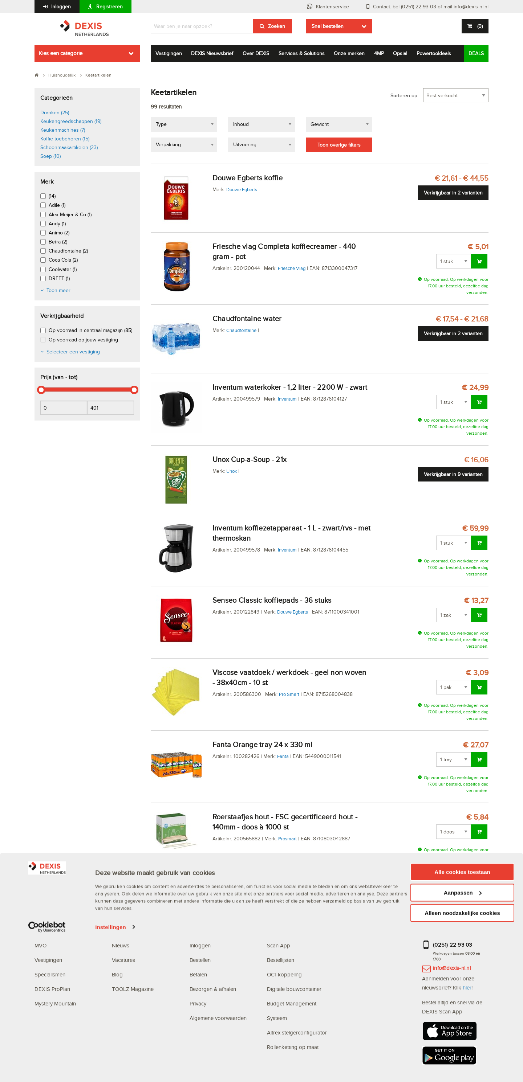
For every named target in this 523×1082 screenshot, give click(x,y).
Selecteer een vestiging (73, 351)
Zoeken (276, 26)
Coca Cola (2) (63, 259)
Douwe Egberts (241, 189)
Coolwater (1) (63, 269)
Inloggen (61, 6)
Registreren (109, 6)
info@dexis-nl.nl (452, 968)
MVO (40, 945)
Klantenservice (332, 6)
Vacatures (123, 960)
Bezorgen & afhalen (213, 989)
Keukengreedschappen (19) (70, 121)
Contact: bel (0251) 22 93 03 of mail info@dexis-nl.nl (430, 6)
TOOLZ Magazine (133, 989)
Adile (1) (57, 205)
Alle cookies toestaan (462, 1019)
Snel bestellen (328, 26)
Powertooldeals (434, 53)
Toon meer (58, 290)
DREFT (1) (59, 278)
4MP (379, 53)
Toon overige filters (339, 144)
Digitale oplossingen (292, 916)
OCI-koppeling (284, 974)
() (479, 26)
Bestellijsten (280, 960)
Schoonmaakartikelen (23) (69, 147)
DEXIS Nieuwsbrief (212, 53)
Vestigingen (168, 53)
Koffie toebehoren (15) (64, 138)
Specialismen (50, 974)
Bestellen (200, 960)
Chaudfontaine (241, 330)
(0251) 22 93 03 (452, 944)
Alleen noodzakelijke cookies (462, 1060)
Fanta (283, 756)
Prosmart (287, 838)
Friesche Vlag (291, 268)
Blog (117, 974)
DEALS (476, 53)
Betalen (198, 974)
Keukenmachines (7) (62, 130)
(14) (52, 196)
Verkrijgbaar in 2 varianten (453, 192)
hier (467, 987)
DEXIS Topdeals (131, 931)
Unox (231, 471)
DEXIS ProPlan (52, 989)
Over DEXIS (256, 53)
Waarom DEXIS (53, 931)
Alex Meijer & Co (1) (70, 214)
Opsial (400, 53)
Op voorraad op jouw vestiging (83, 339)
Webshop (278, 931)
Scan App (278, 945)
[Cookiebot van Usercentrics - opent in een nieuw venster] (47, 1074)
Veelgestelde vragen (214, 931)
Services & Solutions (302, 53)
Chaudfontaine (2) (68, 250)
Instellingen (110, 1074)
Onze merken (349, 53)
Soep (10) (50, 156)
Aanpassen (463, 1040)
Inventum (287, 398)
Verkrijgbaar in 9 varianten (453, 474)
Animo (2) (59, 232)
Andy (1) (57, 223)
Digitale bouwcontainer (294, 989)
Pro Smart (289, 694)
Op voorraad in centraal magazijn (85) (90, 330)
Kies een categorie (60, 53)
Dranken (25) (54, 112)
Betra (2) (58, 241)
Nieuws (120, 945)
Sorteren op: (404, 95)
